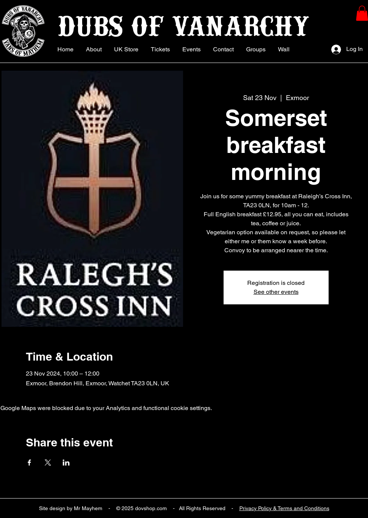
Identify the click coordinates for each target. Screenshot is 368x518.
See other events (276, 291)
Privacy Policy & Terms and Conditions (284, 508)
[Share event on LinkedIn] (66, 463)
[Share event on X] (47, 463)
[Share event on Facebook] (29, 463)
